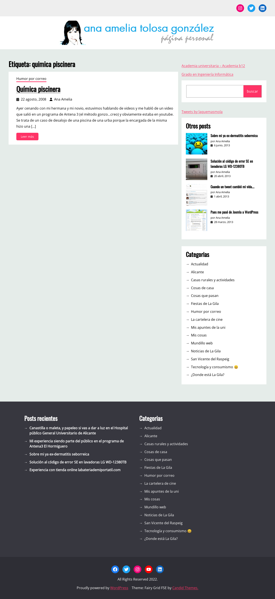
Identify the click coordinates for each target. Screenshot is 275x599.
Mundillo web (202, 343)
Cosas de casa (202, 288)
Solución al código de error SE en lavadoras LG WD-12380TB (232, 164)
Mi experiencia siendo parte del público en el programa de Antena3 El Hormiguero (76, 444)
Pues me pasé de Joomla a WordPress (234, 212)
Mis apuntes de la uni (208, 327)
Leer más (29, 137)
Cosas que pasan (204, 295)
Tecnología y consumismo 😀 (214, 367)
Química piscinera (38, 89)
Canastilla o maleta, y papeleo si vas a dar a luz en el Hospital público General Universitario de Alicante (78, 430)
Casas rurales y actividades (213, 280)
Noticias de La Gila (206, 351)
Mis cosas (199, 335)
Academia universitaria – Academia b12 (213, 65)
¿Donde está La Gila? (207, 374)
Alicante (197, 272)
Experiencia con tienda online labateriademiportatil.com (75, 470)
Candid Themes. (185, 587)
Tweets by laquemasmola (202, 111)
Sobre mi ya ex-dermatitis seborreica (234, 135)
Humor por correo (31, 78)
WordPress (119, 587)
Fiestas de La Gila (205, 303)
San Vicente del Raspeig (210, 359)
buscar (252, 91)
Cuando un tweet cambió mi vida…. (232, 186)
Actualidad (199, 264)
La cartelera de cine (207, 319)
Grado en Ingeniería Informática (207, 74)
